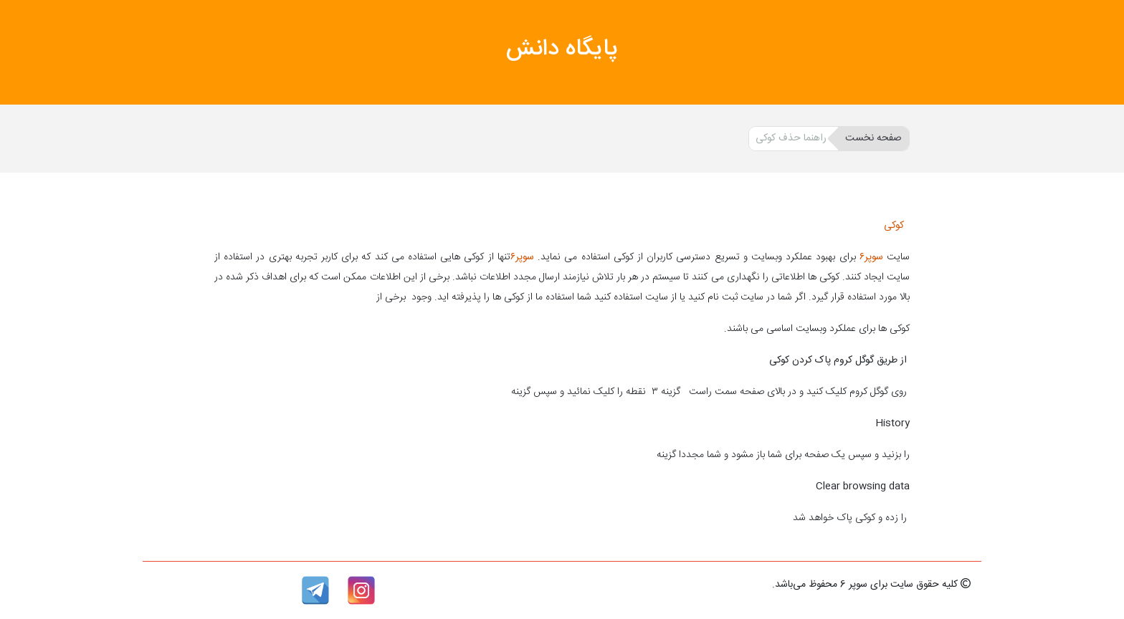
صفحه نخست (873, 138)
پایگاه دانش (562, 49)
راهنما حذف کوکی (791, 138)
